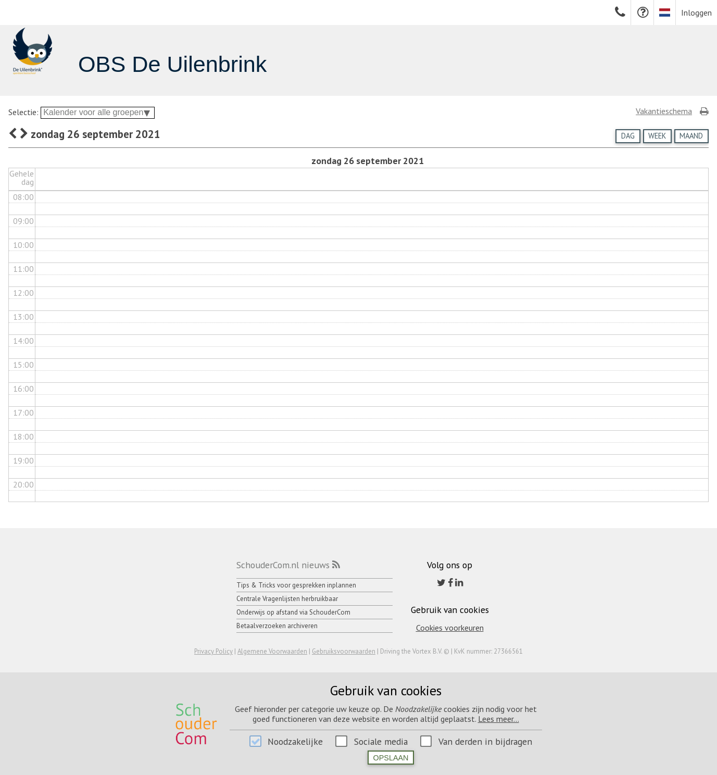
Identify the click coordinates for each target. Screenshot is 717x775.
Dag (628, 136)
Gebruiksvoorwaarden (343, 651)
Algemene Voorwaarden (272, 651)
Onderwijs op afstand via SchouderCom (293, 612)
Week (657, 136)
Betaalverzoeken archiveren (277, 625)
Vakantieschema (664, 111)
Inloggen (696, 12)
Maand (691, 136)
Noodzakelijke (295, 741)
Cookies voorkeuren (450, 627)
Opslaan (391, 758)
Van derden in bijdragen (485, 741)
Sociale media (381, 741)
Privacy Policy (213, 651)
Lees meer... (498, 719)
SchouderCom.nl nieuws (283, 565)
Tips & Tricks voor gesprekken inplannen (296, 585)
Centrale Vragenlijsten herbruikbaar (287, 598)
